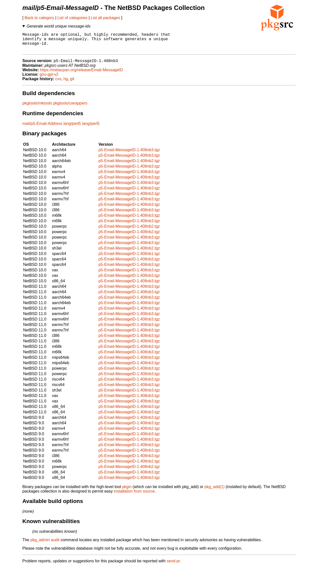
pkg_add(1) (214, 491)
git (72, 83)
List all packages (105, 18)
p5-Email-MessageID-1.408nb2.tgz (129, 165)
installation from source (134, 496)
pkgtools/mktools (37, 108)
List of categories (72, 18)
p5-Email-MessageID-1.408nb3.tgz (129, 154)
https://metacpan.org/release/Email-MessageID (81, 74)
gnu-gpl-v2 (49, 79)
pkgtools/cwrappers (70, 108)
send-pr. (174, 566)
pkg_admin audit (44, 544)
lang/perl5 (72, 128)
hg (65, 83)
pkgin (126, 491)
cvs (58, 83)
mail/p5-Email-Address (42, 128)
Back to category (39, 18)
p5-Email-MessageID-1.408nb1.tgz (129, 258)
